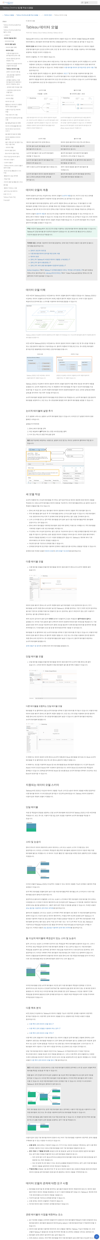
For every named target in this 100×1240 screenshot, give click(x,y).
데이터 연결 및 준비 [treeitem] (9, 38)
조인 (66, 73)
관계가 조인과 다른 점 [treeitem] (13, 72)
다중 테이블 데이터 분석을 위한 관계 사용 (79, 68)
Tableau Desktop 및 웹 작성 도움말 (27, 15)
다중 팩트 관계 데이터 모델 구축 (41, 1033)
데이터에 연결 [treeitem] (9, 41)
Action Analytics (34, 270)
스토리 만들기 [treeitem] (8, 162)
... (41, 15)
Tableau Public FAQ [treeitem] (9, 197)
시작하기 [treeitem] (6, 35)
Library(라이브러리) (54, 273)
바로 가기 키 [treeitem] (7, 194)
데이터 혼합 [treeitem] (9, 98)
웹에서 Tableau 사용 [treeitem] (10, 188)
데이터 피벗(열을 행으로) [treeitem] (13, 126)
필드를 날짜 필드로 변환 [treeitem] (13, 123)
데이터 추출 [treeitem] (9, 147)
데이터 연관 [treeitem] (9, 50)
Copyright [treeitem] (6, 200)
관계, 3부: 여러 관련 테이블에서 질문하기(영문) (47, 266)
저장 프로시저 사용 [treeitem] (11, 115)
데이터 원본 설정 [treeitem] (10, 44)
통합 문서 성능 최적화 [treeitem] (10, 176)
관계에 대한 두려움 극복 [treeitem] (14, 87)
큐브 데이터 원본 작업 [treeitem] (11, 153)
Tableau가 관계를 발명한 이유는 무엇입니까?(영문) (63, 270)
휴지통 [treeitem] (5, 185)
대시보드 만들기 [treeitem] (8, 159)
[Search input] (90, 2)
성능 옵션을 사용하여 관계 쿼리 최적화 (39, 908)
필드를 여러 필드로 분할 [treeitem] (13, 134)
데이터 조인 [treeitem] (9, 95)
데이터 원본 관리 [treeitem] (10, 150)
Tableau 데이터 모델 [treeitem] (12, 69)
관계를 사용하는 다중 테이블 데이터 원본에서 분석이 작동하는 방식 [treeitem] (13, 82)
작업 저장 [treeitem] (6, 179)
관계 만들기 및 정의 (62, 551)
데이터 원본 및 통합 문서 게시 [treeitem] (13, 182)
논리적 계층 (66, 196)
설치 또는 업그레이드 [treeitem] (10, 191)
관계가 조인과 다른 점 (38, 251)
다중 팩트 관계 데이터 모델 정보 (41, 1024)
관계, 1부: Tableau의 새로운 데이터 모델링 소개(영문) (50, 260)
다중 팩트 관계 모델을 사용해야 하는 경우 (44, 1028)
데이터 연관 (48, 15)
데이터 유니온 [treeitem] (9, 101)
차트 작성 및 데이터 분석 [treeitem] (11, 156)
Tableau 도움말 (8, 15)
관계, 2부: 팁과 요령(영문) (40, 263)
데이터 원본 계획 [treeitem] (11, 47)
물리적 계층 (40, 214)
